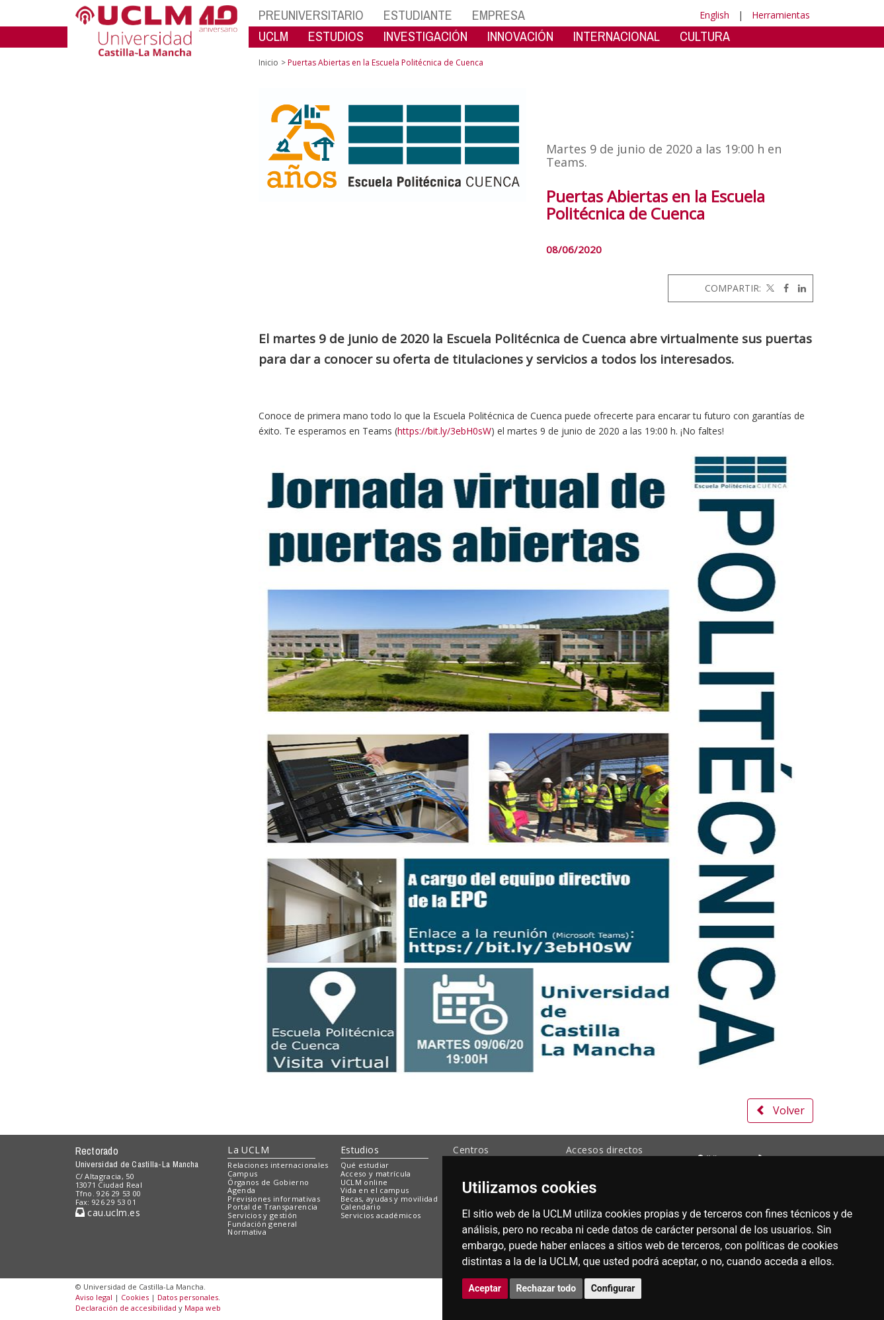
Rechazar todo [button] (546, 1288)
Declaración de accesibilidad (126, 1308)
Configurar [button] (613, 1288)
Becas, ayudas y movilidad (389, 1199)
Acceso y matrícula (376, 1173)
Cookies (135, 1297)
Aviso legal (93, 1297)
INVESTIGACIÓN (425, 36)
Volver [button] (780, 1110)
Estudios (360, 1149)
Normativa (246, 1232)
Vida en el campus (375, 1190)
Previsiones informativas (273, 1199)
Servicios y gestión (262, 1215)
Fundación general (262, 1224)
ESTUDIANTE (417, 15)
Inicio (268, 62)
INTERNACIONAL (616, 36)
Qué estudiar (365, 1165)
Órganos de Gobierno (268, 1182)
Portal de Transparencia (272, 1207)
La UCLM (248, 1149)
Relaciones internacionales (278, 1165)
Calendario (361, 1207)
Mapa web (202, 1308)
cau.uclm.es (107, 1212)
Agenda (241, 1190)
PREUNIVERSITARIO (311, 15)
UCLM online (364, 1182)
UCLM (273, 36)
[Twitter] (769, 288)
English (714, 15)
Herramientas (781, 15)
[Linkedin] (798, 288)
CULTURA (705, 36)
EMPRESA (498, 15)
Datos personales (187, 1297)
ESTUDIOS (336, 36)
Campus (242, 1173)
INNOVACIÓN (520, 36)
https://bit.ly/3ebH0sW (444, 431)
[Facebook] (783, 288)
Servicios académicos (381, 1215)
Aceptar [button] (485, 1288)
